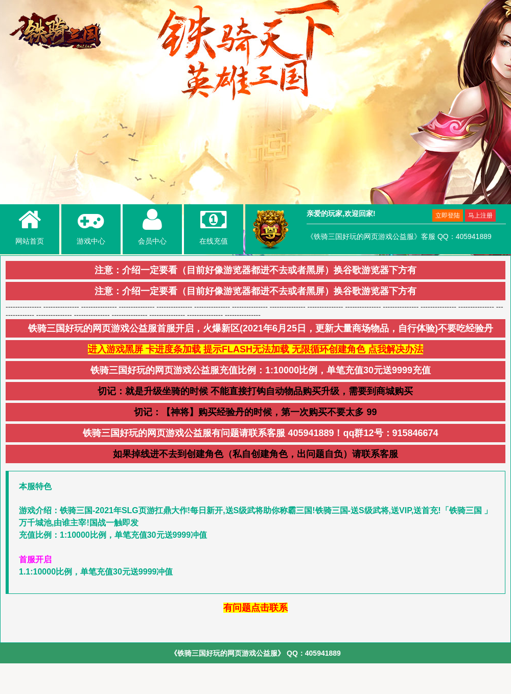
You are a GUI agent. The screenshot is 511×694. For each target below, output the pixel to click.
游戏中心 (91, 225)
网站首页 (29, 225)
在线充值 (213, 225)
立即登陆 (447, 215)
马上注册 (480, 215)
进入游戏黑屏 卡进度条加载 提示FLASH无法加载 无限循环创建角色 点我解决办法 (255, 349)
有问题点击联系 (255, 608)
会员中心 (152, 225)
